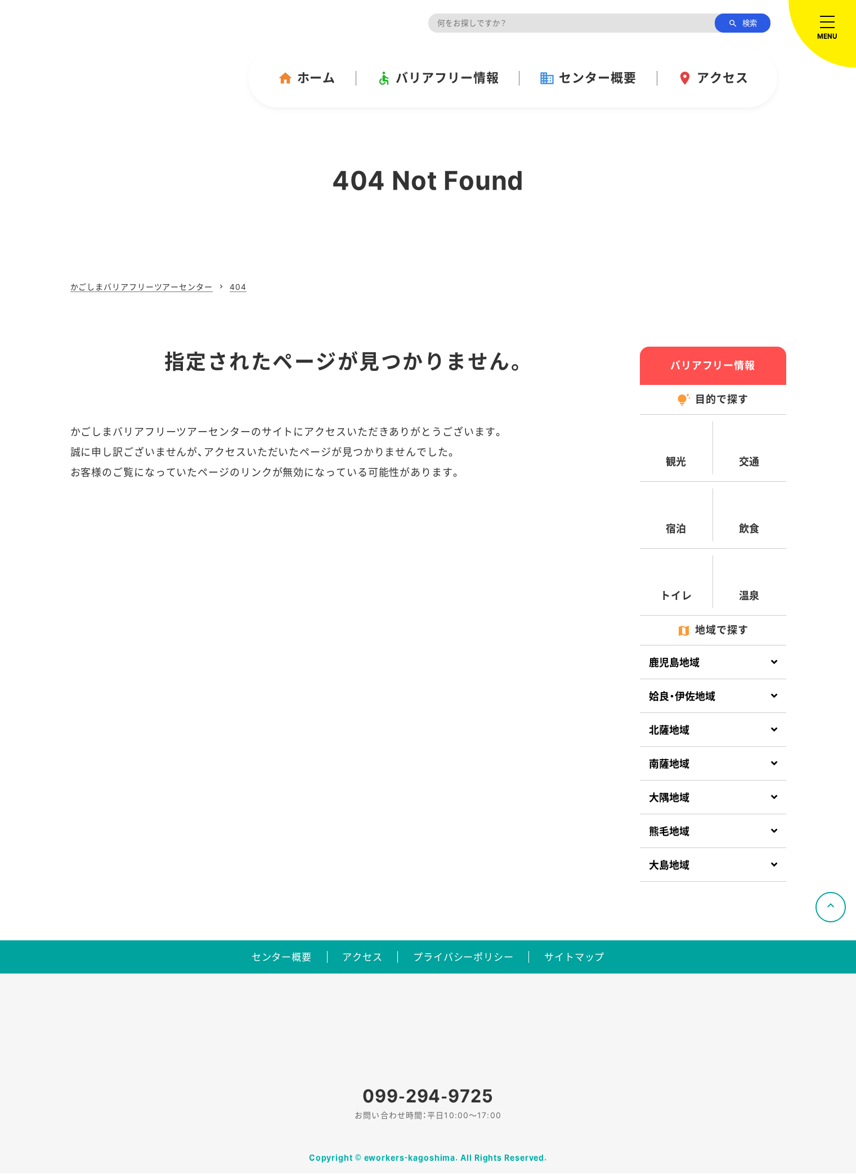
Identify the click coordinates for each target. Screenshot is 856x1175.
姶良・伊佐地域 (682, 696)
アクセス (713, 78)
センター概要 (587, 78)
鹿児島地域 (674, 663)
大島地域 (669, 865)
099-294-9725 (427, 1097)
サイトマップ (589, 957)
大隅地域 (669, 798)
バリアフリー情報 (437, 78)
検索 (742, 24)
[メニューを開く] (822, 34)
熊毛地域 (669, 831)
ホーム (306, 78)
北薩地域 (669, 730)
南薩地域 (669, 764)
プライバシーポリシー (467, 957)
